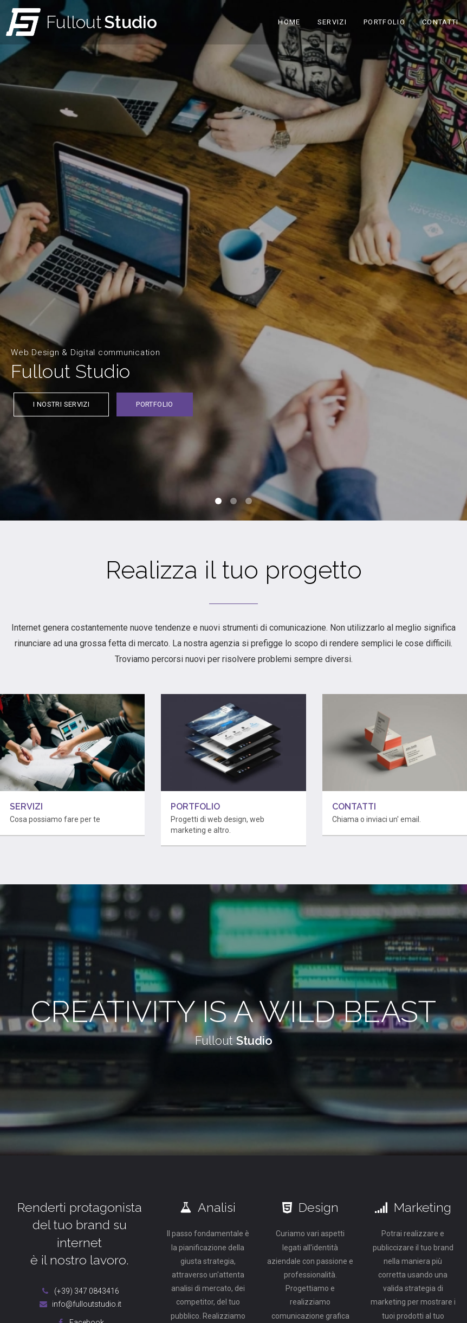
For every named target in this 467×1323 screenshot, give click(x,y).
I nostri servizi (61, 404)
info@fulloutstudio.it (79, 1304)
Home (289, 22)
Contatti (440, 22)
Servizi (332, 22)
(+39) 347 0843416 (79, 1291)
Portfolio (384, 22)
